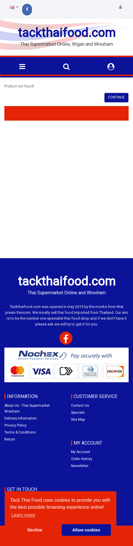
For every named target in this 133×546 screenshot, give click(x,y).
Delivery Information (20, 418)
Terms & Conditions (20, 432)
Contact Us (80, 406)
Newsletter (79, 466)
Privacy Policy (15, 425)
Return (9, 439)
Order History (81, 459)
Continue (116, 97)
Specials (78, 413)
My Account (80, 452)
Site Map (78, 420)
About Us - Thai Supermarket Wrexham (27, 408)
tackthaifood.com (67, 33)
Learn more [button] (23, 514)
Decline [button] (34, 530)
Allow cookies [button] (86, 530)
